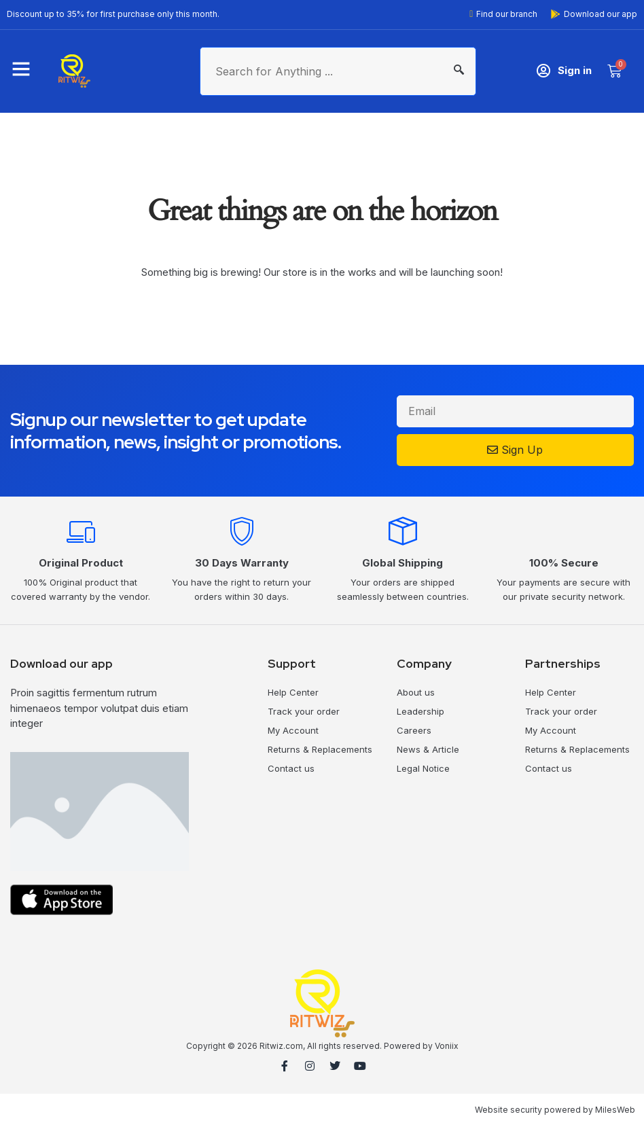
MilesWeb (615, 1110)
